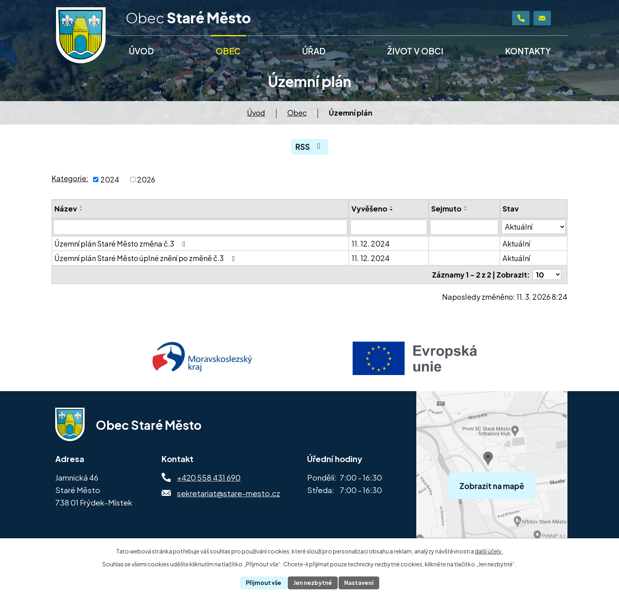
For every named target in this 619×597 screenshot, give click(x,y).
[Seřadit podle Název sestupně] (81, 209)
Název (65, 208)
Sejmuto (446, 208)
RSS (309, 146)
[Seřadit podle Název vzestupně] (81, 206)
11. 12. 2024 (370, 243)
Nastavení (359, 582)
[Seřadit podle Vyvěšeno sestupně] (391, 209)
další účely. (489, 551)
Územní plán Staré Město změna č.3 (121, 243)
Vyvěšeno (369, 208)
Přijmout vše (263, 582)
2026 (146, 179)
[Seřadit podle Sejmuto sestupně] (465, 209)
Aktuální (516, 243)
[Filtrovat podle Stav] (533, 227)
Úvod (256, 112)
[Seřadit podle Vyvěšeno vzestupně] (391, 206)
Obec (297, 112)
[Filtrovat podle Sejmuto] (464, 227)
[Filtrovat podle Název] (200, 227)
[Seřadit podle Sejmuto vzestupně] (465, 206)
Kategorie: (70, 178)
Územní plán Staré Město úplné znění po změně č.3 (146, 258)
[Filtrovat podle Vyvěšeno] (389, 227)
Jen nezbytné (312, 582)
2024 (109, 179)
